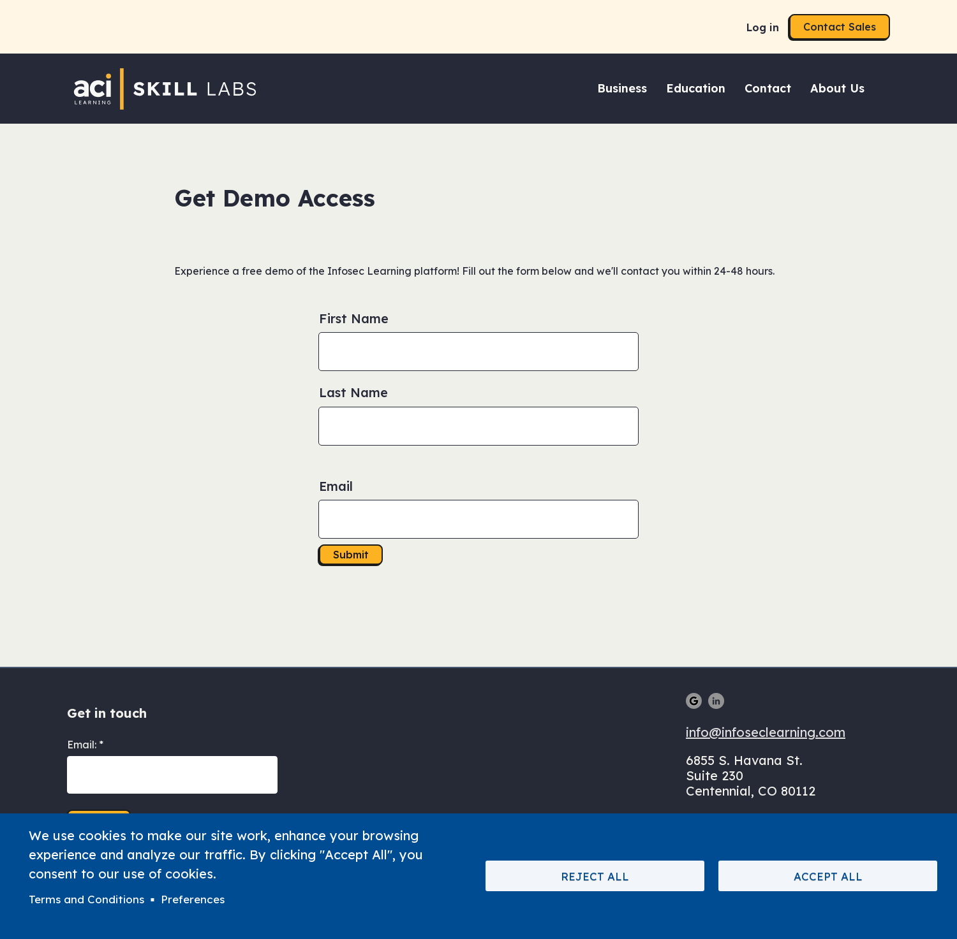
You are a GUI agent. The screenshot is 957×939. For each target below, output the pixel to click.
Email (336, 486)
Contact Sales (839, 26)
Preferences (193, 899)
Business (622, 88)
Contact (768, 88)
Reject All (595, 876)
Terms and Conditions (86, 899)
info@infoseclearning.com (765, 732)
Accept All (828, 876)
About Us (837, 88)
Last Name (353, 392)
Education (695, 88)
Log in (762, 27)
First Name (354, 318)
